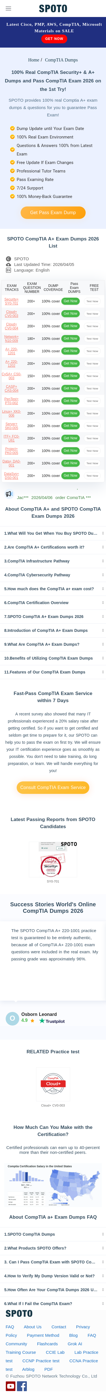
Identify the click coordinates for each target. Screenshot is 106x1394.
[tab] (53, 533)
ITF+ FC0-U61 (12, 438)
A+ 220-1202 (11, 364)
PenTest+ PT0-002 (12, 401)
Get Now (54, 39)
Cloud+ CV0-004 (11, 326)
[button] (53, 533)
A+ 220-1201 (11, 351)
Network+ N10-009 (11, 339)
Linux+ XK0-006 (11, 413)
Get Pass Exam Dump (53, 212)
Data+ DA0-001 (12, 463)
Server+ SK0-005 (11, 426)
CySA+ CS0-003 (11, 376)
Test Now (92, 301)
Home (33, 59)
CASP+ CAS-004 (11, 389)
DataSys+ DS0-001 (11, 476)
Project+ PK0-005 (11, 451)
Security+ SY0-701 (12, 301)
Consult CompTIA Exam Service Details (53, 789)
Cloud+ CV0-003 (11, 314)
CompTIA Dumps (61, 59)
